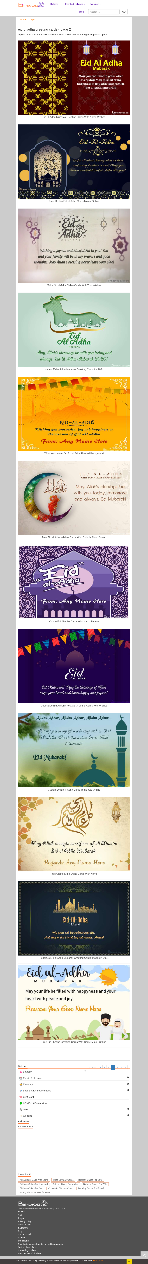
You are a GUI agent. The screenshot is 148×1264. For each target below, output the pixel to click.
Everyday (26, 1084)
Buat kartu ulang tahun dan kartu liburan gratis (40, 1244)
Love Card (26, 1096)
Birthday (25, 1071)
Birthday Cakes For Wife (95, 1184)
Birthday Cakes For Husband (34, 1184)
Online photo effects (27, 1247)
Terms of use (24, 1224)
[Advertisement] (74, 1151)
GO (124, 12)
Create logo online (27, 1250)
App (20, 1215)
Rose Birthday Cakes (63, 1180)
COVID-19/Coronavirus (33, 1103)
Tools (23, 1109)
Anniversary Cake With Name (34, 1180)
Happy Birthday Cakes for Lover (35, 1192)
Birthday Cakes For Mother (66, 1184)
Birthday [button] (55, 4)
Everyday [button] (95, 4)
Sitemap (22, 1237)
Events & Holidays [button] (75, 4)
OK (129, 1261)
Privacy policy (24, 1221)
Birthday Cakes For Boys (90, 1180)
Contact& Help (25, 1234)
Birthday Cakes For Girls (31, 1188)
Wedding (25, 1115)
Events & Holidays (30, 1078)
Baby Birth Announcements (35, 1090)
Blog (81, 12)
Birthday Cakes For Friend (91, 1188)
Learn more (98, 1261)
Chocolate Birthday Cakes (60, 1188)
